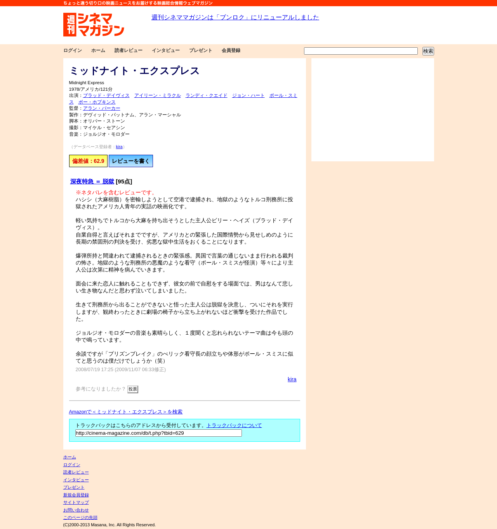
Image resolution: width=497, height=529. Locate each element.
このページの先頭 (80, 517)
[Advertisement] (373, 109)
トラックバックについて (234, 425)
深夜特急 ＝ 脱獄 (92, 181)
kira (119, 146)
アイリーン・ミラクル (157, 95)
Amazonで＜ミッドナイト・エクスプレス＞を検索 (126, 412)
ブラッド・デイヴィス (106, 95)
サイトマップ (76, 502)
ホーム (98, 50)
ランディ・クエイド (207, 95)
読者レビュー (128, 50)
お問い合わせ (76, 510)
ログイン (72, 50)
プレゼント (200, 50)
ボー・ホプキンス (97, 102)
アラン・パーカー (101, 108)
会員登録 (231, 50)
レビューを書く (131, 161)
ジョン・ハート (248, 95)
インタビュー (166, 50)
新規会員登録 (76, 495)
